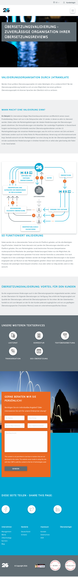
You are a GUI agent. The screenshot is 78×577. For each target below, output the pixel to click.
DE (55, 2)
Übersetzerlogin (66, 527)
